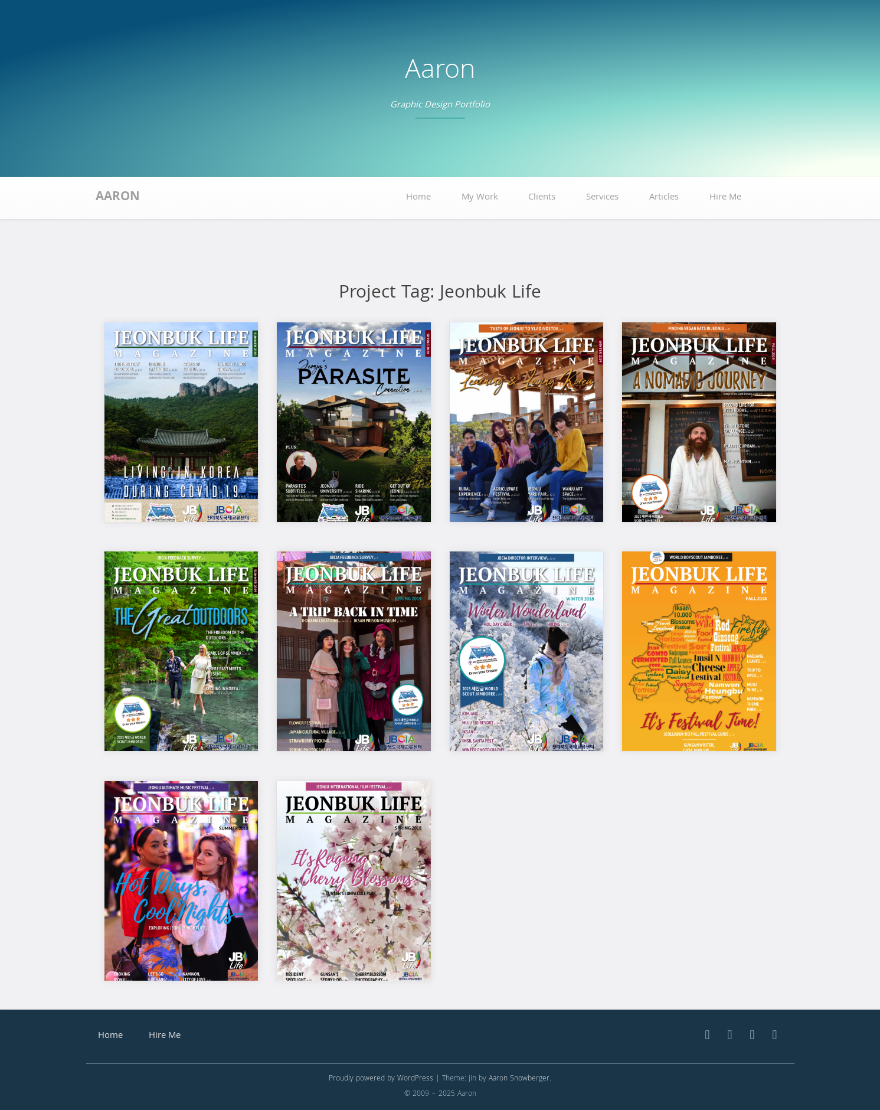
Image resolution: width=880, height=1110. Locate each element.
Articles (664, 197)
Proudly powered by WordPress (381, 1079)
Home (418, 197)
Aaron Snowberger (519, 1079)
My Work (480, 197)
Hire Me (725, 197)
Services (602, 197)
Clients (541, 197)
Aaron (440, 72)
